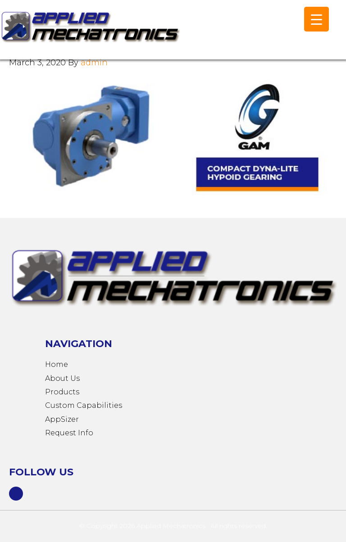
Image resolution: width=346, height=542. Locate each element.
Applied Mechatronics (90, 34)
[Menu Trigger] (316, 19)
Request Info (69, 433)
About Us (62, 378)
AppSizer (62, 419)
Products (62, 392)
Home (56, 364)
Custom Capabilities (83, 405)
